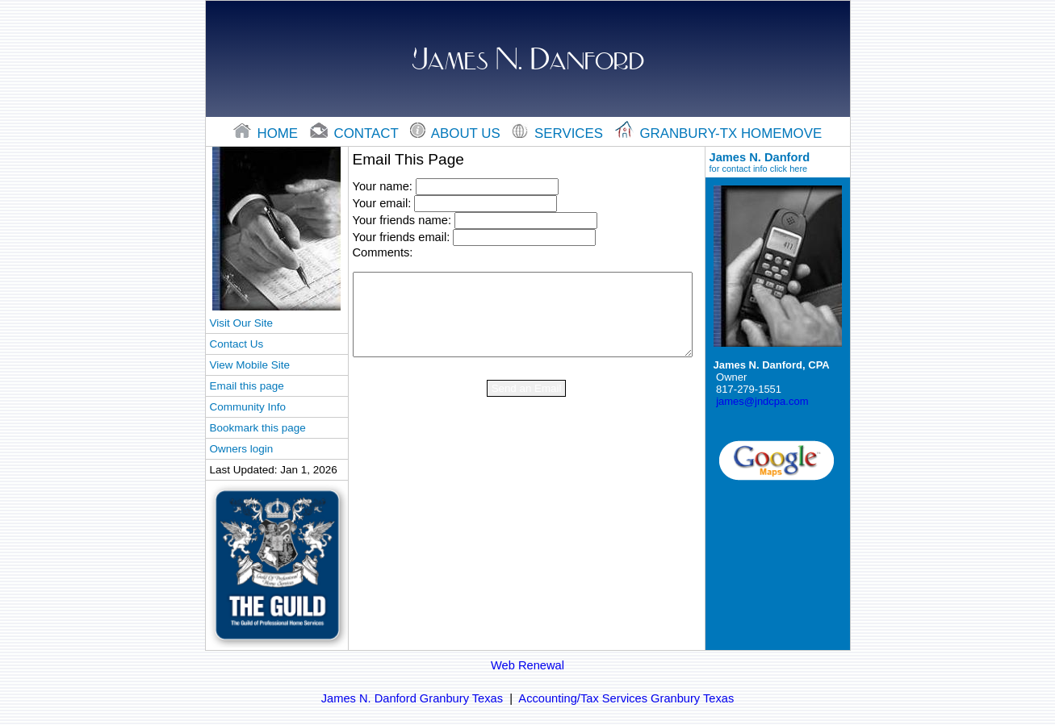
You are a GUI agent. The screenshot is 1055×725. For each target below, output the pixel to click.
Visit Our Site (241, 323)
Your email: (382, 203)
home (267, 133)
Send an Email (527, 388)
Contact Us (237, 344)
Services (559, 133)
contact (356, 133)
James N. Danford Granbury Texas (412, 698)
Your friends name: (402, 220)
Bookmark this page (258, 428)
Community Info (248, 407)
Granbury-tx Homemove (718, 133)
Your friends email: (401, 237)
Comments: (383, 252)
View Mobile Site (250, 365)
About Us (457, 133)
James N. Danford (778, 162)
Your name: (382, 186)
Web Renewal (527, 665)
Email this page (247, 386)
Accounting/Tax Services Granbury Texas (626, 698)
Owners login (242, 449)
